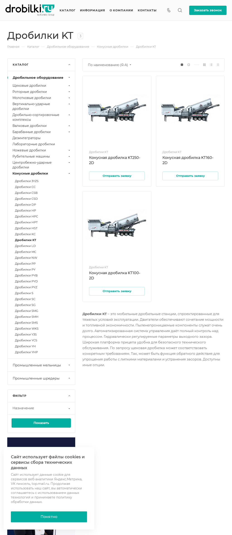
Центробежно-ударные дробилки (41, 164)
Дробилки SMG (26, 311)
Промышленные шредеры (42, 378)
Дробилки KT (25, 240)
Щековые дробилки (41, 86)
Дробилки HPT (26, 222)
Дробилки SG (25, 305)
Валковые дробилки (41, 126)
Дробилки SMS (26, 322)
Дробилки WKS (27, 328)
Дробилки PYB (26, 275)
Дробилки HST (26, 228)
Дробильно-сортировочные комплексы (41, 117)
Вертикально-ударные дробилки (41, 106)
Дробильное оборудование (42, 77)
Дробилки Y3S (26, 334)
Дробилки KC (25, 234)
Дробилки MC (25, 252)
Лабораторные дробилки (33, 144)
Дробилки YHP (26, 352)
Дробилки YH (25, 346)
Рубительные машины (41, 156)
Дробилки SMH (27, 316)
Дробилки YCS (26, 340)
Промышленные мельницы (42, 365)
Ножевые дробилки (41, 150)
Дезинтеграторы (26, 138)
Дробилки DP (25, 204)
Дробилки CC (25, 187)
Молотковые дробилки (41, 98)
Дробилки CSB (26, 193)
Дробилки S (24, 293)
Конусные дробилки (41, 173)
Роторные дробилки (41, 92)
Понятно (49, 517)
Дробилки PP (25, 263)
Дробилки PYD (26, 281)
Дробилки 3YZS (27, 181)
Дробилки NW (26, 257)
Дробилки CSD (26, 198)
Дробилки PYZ (26, 287)
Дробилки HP (25, 210)
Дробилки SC (25, 299)
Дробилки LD (25, 246)
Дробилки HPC (26, 216)
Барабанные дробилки (41, 132)
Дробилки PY (25, 269)
